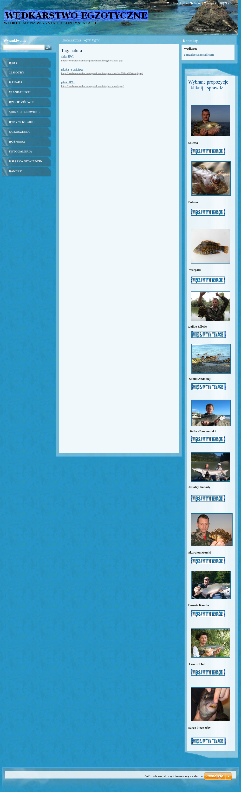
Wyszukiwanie (14, 40)
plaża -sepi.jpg (72, 69)
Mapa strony (214, 3)
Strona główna (179, 3)
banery (15, 171)
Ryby (13, 62)
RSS (230, 3)
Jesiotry (16, 72)
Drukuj (198, 3)
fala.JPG (67, 56)
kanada (15, 82)
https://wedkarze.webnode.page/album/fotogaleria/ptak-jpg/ (92, 86)
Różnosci (17, 141)
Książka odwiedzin (25, 161)
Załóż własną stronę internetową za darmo (173, 776)
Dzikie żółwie (21, 102)
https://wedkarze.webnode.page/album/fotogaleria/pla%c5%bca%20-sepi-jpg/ (102, 73)
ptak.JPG (68, 82)
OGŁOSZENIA (19, 131)
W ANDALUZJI (20, 92)
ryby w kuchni (22, 122)
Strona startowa (71, 40)
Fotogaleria (20, 151)
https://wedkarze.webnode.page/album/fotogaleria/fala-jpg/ (92, 60)
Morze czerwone (24, 112)
